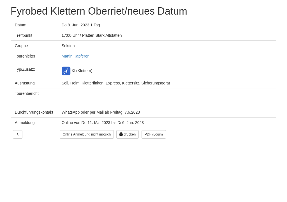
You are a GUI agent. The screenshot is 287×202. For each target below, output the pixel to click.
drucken (127, 134)
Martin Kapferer (75, 56)
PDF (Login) (154, 134)
